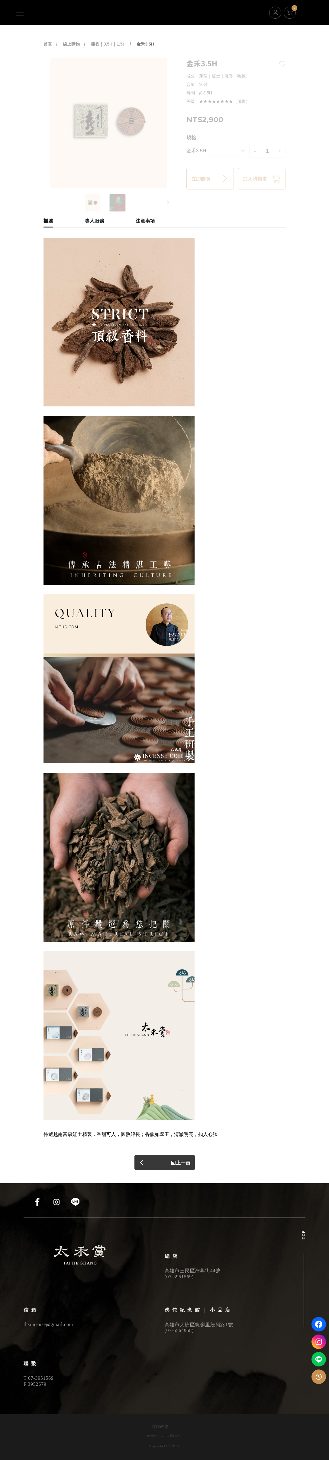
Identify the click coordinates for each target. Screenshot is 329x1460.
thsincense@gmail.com (48, 1324)
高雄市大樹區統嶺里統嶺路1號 (199, 1324)
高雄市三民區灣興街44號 (193, 1270)
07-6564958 (179, 1330)
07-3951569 (179, 1276)
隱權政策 (160, 1426)
